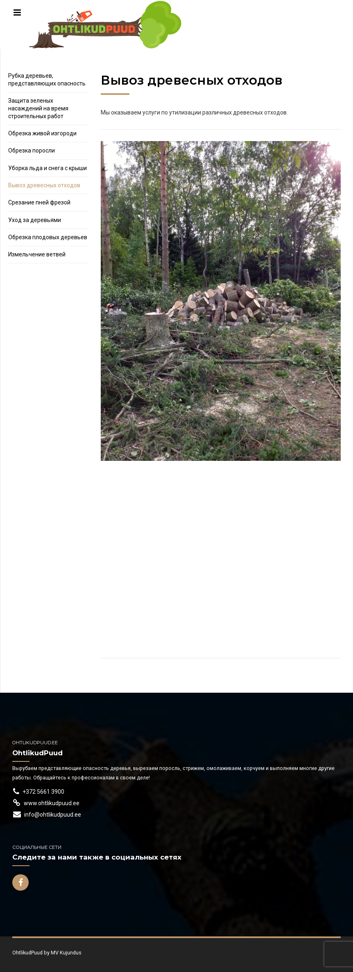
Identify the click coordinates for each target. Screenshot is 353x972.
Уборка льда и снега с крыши (47, 168)
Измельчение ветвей (37, 254)
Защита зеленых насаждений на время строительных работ (38, 108)
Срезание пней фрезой (39, 202)
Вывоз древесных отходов (44, 185)
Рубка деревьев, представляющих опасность (47, 79)
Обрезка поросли (31, 150)
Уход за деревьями (34, 220)
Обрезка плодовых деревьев (47, 237)
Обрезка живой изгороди (42, 133)
